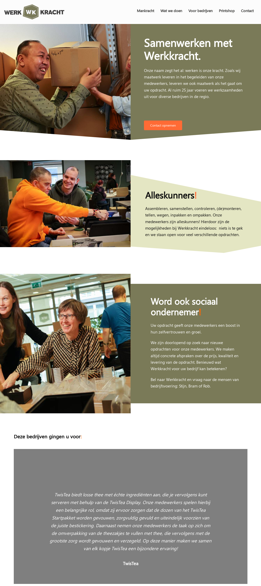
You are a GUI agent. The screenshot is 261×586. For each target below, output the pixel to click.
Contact (247, 10)
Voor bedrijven (200, 10)
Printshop (227, 10)
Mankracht (145, 10)
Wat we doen (171, 10)
